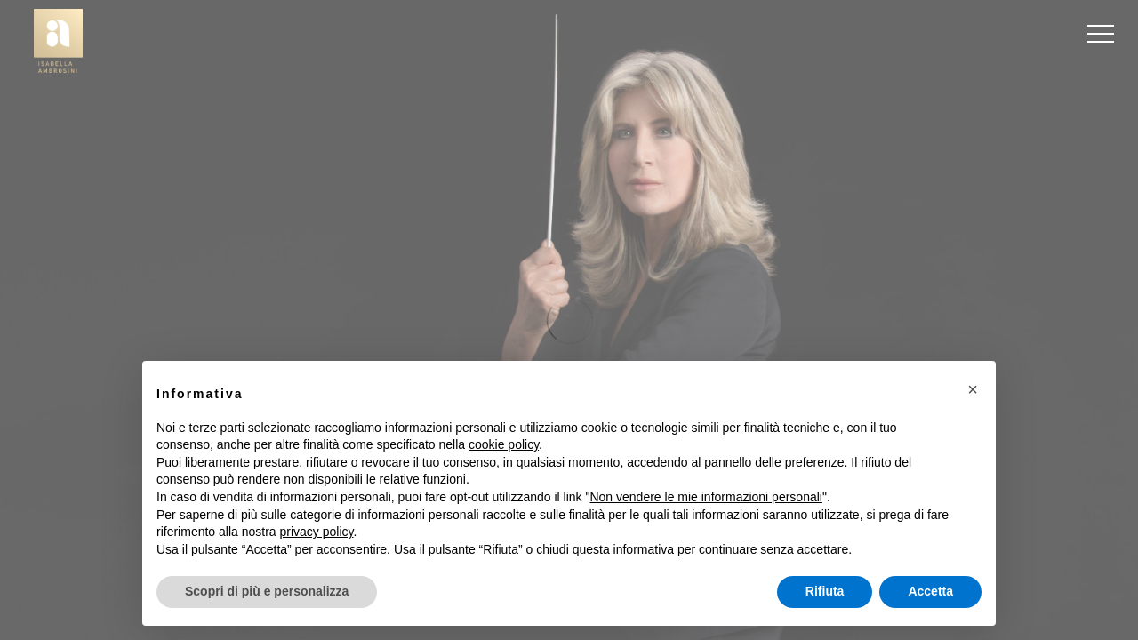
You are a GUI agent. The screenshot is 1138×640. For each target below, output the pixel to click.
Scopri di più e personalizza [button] (267, 591)
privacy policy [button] (317, 531)
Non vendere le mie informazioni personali (705, 497)
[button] (972, 389)
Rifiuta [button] (825, 591)
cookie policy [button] (504, 444)
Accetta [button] (930, 591)
